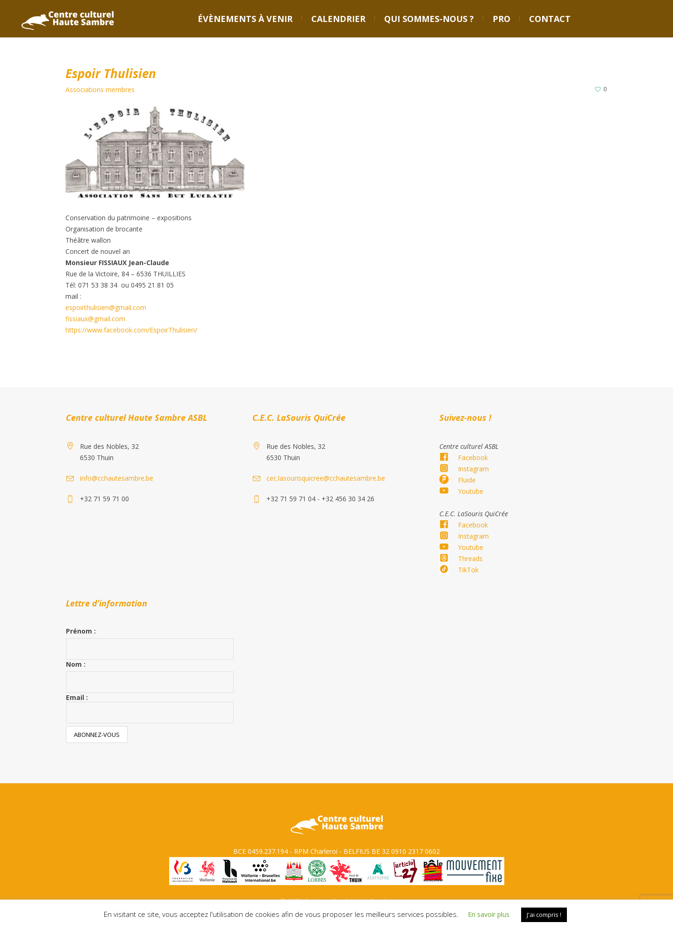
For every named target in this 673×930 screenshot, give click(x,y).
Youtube (470, 491)
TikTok (468, 569)
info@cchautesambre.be (116, 478)
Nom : (76, 664)
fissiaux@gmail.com (95, 318)
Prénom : (81, 631)
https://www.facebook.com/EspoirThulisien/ (131, 329)
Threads (470, 558)
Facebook (473, 457)
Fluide (467, 480)
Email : (150, 708)
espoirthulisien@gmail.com (105, 307)
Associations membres (100, 89)
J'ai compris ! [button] (544, 914)
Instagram (473, 468)
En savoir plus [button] (488, 914)
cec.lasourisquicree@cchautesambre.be (325, 478)
